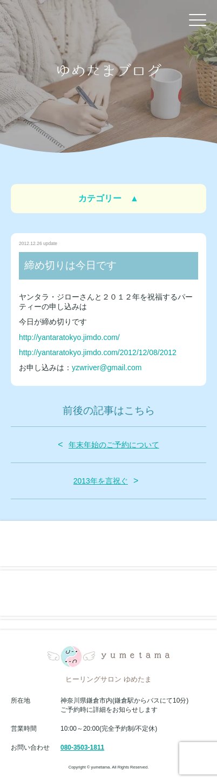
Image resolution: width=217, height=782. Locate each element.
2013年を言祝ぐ (100, 481)
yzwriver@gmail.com (106, 367)
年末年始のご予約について (114, 444)
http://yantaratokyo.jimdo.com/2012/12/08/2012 (98, 352)
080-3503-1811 (82, 747)
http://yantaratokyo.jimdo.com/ (69, 337)
